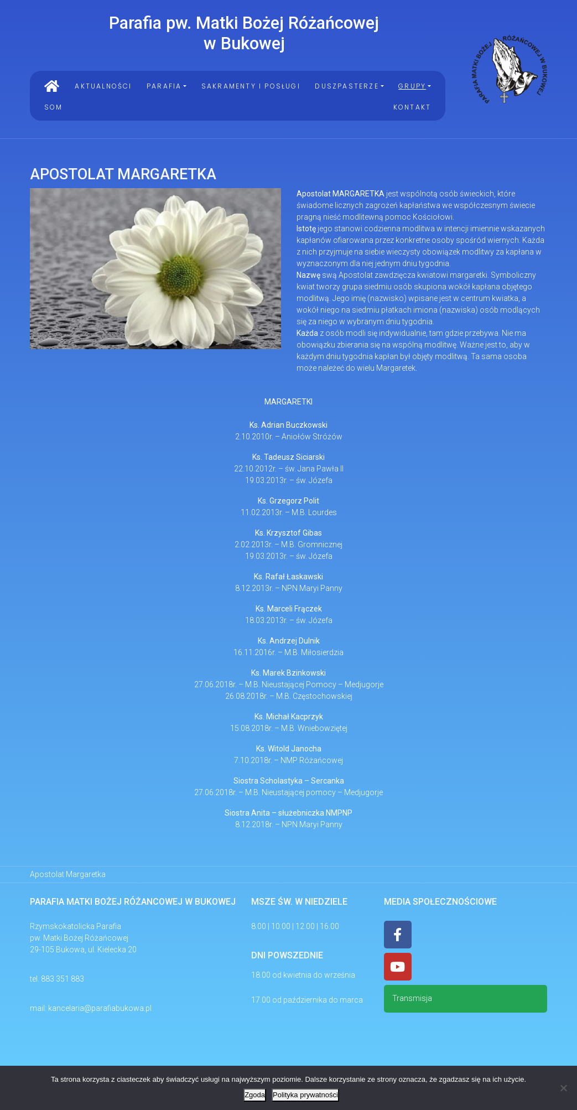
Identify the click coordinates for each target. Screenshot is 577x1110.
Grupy (412, 86)
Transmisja (412, 998)
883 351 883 (62, 978)
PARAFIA (164, 86)
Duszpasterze (346, 86)
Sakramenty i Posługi (250, 86)
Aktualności (103, 86)
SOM (53, 107)
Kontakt (412, 107)
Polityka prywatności (305, 1095)
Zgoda (255, 1095)
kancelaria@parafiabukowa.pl (100, 1008)
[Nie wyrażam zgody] (563, 1087)
